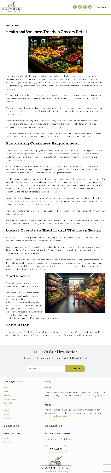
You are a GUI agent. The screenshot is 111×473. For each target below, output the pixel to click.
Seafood (6, 414)
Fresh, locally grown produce (24, 111)
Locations (7, 395)
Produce (6, 418)
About (5, 407)
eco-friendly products (69, 266)
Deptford (7, 442)
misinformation (16, 305)
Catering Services (10, 399)
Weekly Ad (7, 391)
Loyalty (6, 410)
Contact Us (56, 449)
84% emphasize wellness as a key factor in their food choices (33, 201)
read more (49, 399)
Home (5, 387)
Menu (102, 7)
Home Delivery (9, 403)
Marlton (6, 438)
